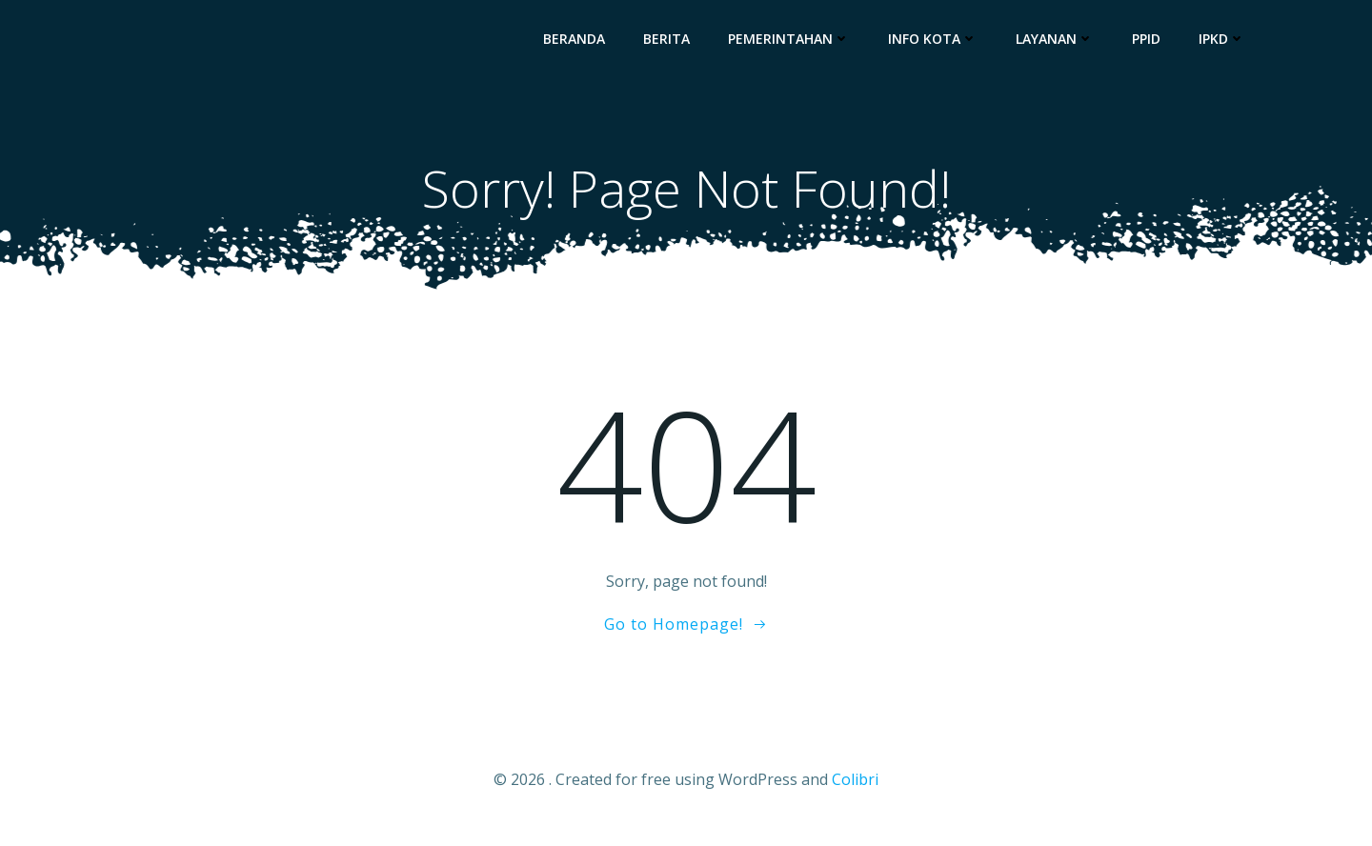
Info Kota (941, 43)
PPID (1154, 43)
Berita (675, 43)
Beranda (583, 43)
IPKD (1230, 43)
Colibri (855, 789)
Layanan (1063, 43)
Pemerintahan (797, 43)
